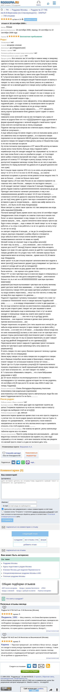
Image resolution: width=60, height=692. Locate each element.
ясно (34, 691)
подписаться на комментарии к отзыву (20, 527)
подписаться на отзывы (14, 550)
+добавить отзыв (30, 19)
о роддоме (18, 540)
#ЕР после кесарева (9, 588)
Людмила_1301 (9, 617)
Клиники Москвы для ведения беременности (21, 570)
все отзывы (31, 540)
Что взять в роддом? (12, 599)
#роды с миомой (8, 591)
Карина (5, 644)
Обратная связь (48, 677)
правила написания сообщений (43, 512)
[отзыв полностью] (52, 631)
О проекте (37, 677)
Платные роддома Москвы (14, 576)
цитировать (6, 478)
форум (43, 540)
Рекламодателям (7, 678)
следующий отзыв (29, 534)
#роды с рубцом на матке (26, 591)
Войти (39, 5)
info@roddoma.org (20, 678)
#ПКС (43, 588)
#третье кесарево (44, 591)
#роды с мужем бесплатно (29, 588)
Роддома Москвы (10, 563)
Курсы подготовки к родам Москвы (17, 567)
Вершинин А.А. (26, 447)
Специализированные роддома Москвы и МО (22, 573)
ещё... (33, 462)
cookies (40, 689)
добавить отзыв (30, 545)
